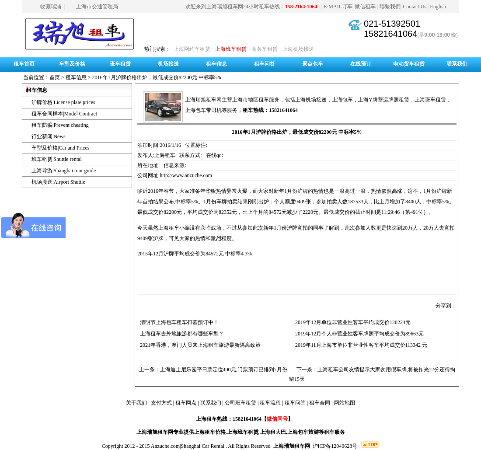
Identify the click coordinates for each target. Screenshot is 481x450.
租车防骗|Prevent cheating (60, 125)
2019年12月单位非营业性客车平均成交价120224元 (352, 322)
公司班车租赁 (240, 403)
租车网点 (185, 403)
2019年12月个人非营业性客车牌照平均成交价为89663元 (358, 334)
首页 (54, 77)
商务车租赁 (264, 49)
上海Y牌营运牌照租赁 (383, 100)
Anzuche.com (165, 446)
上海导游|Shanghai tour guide (63, 170)
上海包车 (342, 100)
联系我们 (456, 64)
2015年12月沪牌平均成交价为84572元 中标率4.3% (194, 254)
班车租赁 (120, 64)
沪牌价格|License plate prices (63, 102)
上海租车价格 (210, 432)
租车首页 (24, 64)
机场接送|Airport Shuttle (58, 182)
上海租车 (168, 228)
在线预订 (360, 64)
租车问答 (264, 64)
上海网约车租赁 (192, 49)
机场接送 (168, 64)
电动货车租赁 (409, 64)
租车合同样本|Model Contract (64, 114)
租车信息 (216, 64)
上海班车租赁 (231, 49)
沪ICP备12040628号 (335, 446)
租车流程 (270, 403)
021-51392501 (392, 23)
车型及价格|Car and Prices (60, 148)
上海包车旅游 (303, 432)
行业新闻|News (48, 136)
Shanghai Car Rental (202, 446)
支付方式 (161, 403)
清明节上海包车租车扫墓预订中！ (178, 322)
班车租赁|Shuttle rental (56, 159)
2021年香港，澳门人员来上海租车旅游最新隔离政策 (199, 345)
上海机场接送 (298, 49)
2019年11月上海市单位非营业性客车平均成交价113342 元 (360, 345)
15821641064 (390, 33)
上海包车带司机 (203, 110)
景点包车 (312, 64)
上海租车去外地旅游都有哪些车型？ (180, 334)
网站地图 (344, 403)
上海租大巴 (273, 432)
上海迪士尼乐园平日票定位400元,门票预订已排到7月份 (223, 369)
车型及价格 (72, 64)
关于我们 (136, 403)
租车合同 (319, 403)
